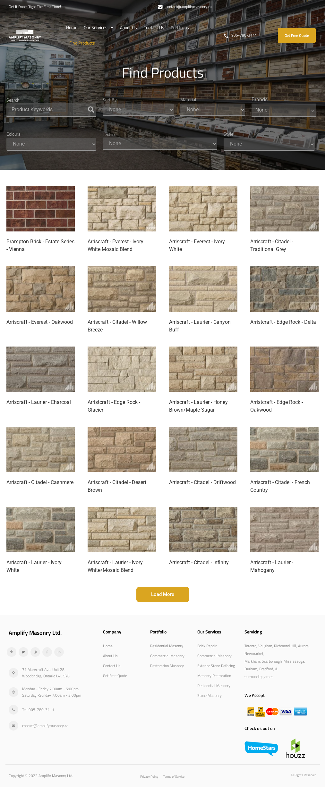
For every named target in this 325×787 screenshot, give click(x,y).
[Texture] (160, 144)
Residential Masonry (166, 645)
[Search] (51, 110)
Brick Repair (207, 645)
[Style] (269, 144)
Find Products (82, 42)
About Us (128, 27)
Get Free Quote (115, 675)
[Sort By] (138, 110)
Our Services (99, 27)
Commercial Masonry (167, 655)
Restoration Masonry (167, 665)
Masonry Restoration (214, 675)
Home (71, 27)
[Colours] (51, 144)
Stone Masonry (209, 695)
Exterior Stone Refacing (216, 665)
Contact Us (153, 27)
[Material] (212, 110)
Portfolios (180, 27)
